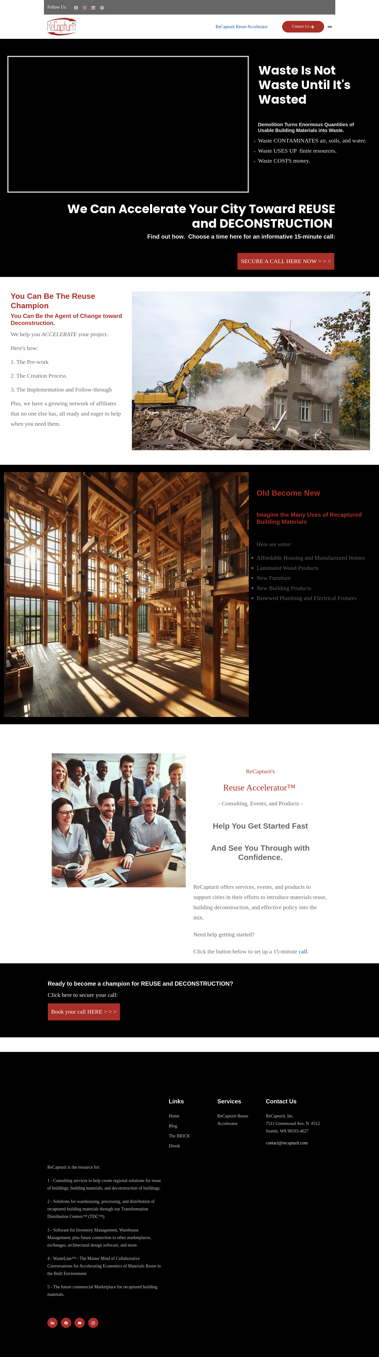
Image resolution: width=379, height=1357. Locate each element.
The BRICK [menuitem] (179, 1135)
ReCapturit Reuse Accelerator (242, 26)
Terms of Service (283, 1345)
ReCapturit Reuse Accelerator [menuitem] (232, 1120)
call (303, 951)
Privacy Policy (319, 1345)
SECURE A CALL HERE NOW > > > (286, 261)
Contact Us (303, 26)
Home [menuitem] (174, 1116)
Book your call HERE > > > (84, 1011)
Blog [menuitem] (173, 1126)
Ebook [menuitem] (174, 1145)
